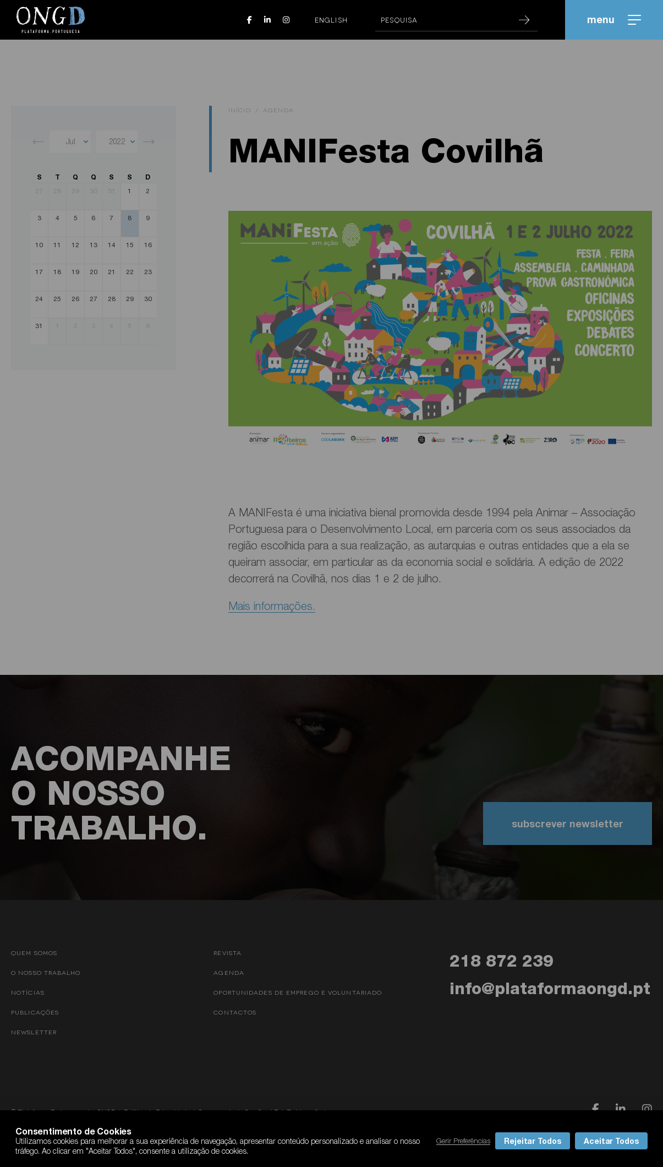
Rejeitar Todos (532, 1141)
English (331, 20)
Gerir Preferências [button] (463, 1140)
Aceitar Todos (611, 1141)
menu (614, 19)
